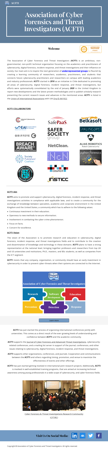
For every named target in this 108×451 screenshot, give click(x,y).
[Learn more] (54, 320)
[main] (54, 21)
